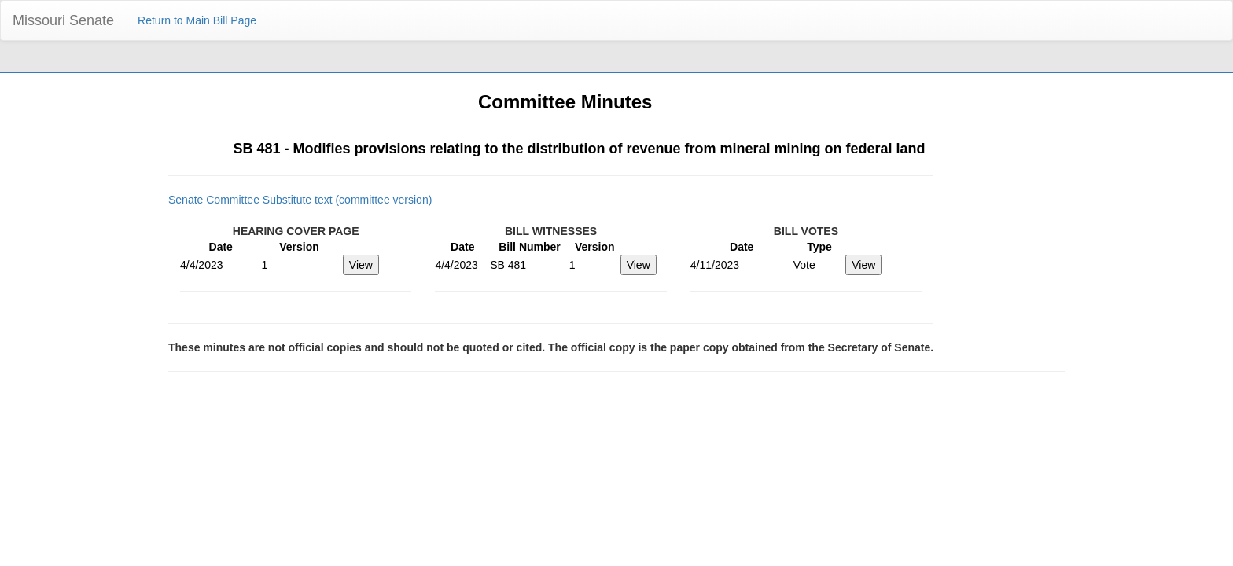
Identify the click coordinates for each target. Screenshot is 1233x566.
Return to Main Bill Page (197, 20)
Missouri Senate (63, 20)
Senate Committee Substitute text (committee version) (300, 199)
